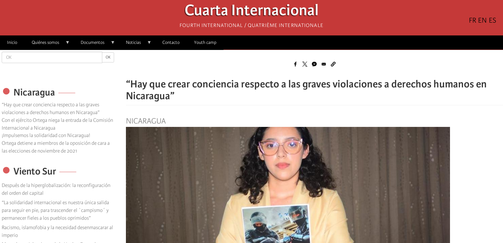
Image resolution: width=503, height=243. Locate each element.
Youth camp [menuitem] (205, 42)
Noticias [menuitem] (135, 45)
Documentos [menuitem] (94, 45)
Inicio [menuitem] (12, 42)
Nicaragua (146, 121)
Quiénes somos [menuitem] (47, 45)
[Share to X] (304, 64)
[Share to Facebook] (295, 64)
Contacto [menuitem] (171, 42)
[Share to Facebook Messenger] (314, 64)
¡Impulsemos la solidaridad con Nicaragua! (46, 135)
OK (108, 57)
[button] (333, 64)
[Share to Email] (323, 64)
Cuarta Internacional (252, 12)
